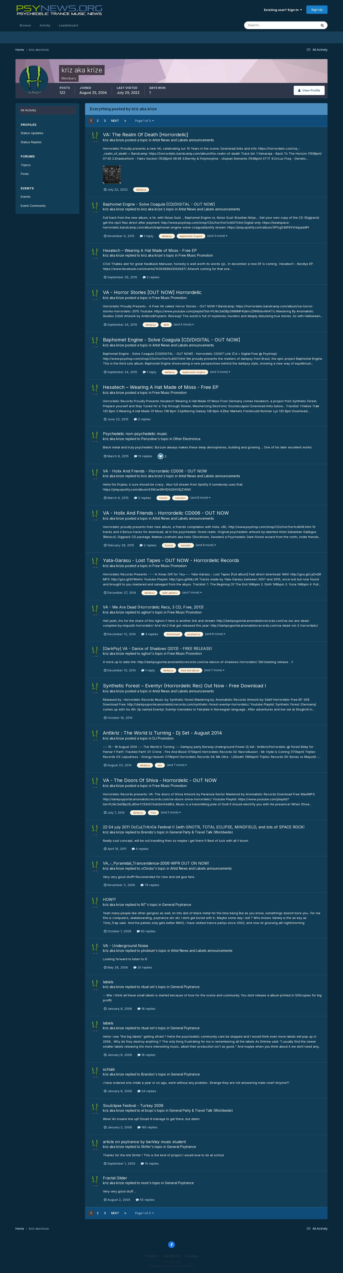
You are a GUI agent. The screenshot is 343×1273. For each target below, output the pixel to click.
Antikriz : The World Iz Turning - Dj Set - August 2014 (162, 733)
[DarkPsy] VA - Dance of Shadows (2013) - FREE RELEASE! (157, 648)
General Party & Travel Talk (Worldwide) (201, 832)
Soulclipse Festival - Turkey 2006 (133, 1105)
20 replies (142, 967)
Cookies (191, 1256)
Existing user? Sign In (283, 10)
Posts (25, 174)
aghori (146, 612)
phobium (148, 950)
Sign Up (317, 9)
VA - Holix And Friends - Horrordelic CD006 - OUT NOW (155, 471)
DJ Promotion (163, 738)
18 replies (146, 1008)
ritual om (147, 987)
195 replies (147, 1127)
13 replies (143, 456)
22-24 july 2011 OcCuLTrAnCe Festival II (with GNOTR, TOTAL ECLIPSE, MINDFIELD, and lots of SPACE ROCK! (203, 827)
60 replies (146, 931)
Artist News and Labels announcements (183, 140)
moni (145, 1183)
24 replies (146, 1091)
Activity (45, 25)
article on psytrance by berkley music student (144, 1141)
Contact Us (172, 1256)
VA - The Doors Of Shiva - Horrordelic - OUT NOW (160, 780)
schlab (109, 1069)
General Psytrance (176, 905)
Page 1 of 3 (144, 120)
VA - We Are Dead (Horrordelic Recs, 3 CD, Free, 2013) (153, 607)
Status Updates (32, 133)
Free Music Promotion (196, 255)
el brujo (147, 1110)
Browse (25, 25)
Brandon (148, 1074)
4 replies (140, 849)
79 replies (150, 885)
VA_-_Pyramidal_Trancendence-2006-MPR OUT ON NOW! (156, 863)
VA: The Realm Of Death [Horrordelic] (145, 134)
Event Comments (33, 206)
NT (143, 905)
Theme (152, 1256)
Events (25, 196)
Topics (26, 165)
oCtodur (147, 868)
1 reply (146, 236)
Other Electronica (186, 439)
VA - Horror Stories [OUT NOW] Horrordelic (152, 292)
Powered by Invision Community (171, 1266)
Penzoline (149, 439)
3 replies (149, 634)
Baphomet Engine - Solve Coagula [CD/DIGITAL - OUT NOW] (159, 204)
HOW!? (109, 899)
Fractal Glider (115, 1178)
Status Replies (31, 142)
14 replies (150, 1163)
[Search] (265, 25)
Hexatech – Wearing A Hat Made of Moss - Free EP (150, 250)
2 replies (151, 277)
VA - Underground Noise (125, 945)
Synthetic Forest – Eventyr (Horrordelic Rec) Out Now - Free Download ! (184, 686)
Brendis (147, 832)
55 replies (145, 1200)
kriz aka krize (113, 140)
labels (108, 981)
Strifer (146, 1147)
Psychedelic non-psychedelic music (135, 433)
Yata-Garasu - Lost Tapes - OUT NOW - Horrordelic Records (171, 560)
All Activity (28, 110)
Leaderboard (68, 25)
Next (115, 120)
